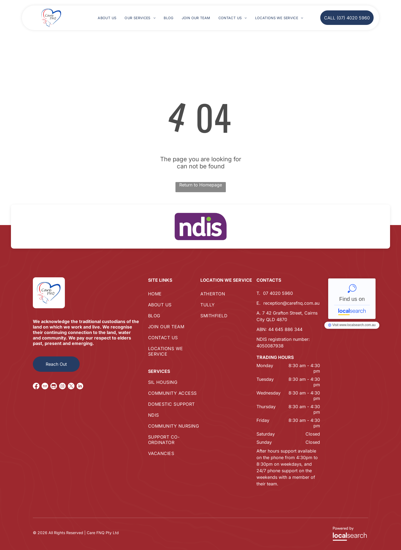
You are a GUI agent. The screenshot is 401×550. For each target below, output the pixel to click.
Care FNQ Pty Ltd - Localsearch (352, 298)
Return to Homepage (200, 185)
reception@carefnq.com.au (291, 303)
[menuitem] (107, 18)
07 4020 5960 (278, 293)
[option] (200, 226)
